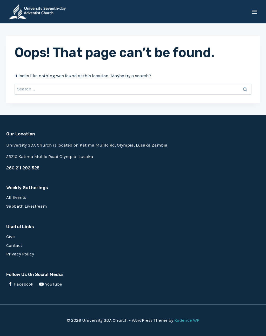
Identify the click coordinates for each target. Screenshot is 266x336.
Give (10, 236)
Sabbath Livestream (26, 206)
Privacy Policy (20, 253)
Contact (14, 245)
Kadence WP (187, 320)
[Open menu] (254, 11)
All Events (16, 197)
